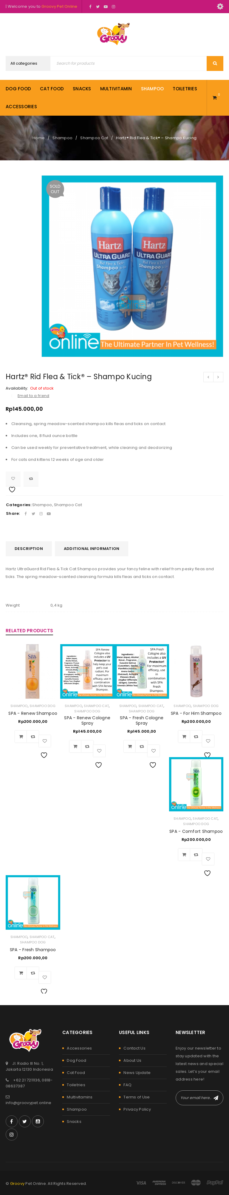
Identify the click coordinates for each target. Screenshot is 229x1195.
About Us (132, 1060)
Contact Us (134, 1048)
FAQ (127, 1085)
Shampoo (62, 138)
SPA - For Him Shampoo (196, 713)
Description (29, 548)
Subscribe (215, 1097)
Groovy (17, 1183)
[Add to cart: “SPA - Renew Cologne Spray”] (75, 746)
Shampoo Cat (94, 138)
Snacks (74, 1121)
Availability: (17, 388)
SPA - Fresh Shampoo (33, 950)
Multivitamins (79, 1097)
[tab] (29, 548)
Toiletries (76, 1085)
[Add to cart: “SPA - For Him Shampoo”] (184, 737)
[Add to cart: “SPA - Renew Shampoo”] (21, 737)
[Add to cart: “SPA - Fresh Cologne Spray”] (130, 746)
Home (39, 138)
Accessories (79, 1048)
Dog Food (76, 1060)
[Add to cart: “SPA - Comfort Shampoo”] (184, 855)
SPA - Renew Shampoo (32, 713)
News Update (137, 1072)
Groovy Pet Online (59, 6)
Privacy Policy (137, 1109)
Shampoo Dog (42, 705)
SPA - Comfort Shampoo (196, 831)
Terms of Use (136, 1097)
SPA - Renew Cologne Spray (87, 720)
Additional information (92, 548)
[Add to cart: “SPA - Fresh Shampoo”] (21, 973)
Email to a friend (33, 395)
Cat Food (76, 1072)
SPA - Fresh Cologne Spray (141, 720)
